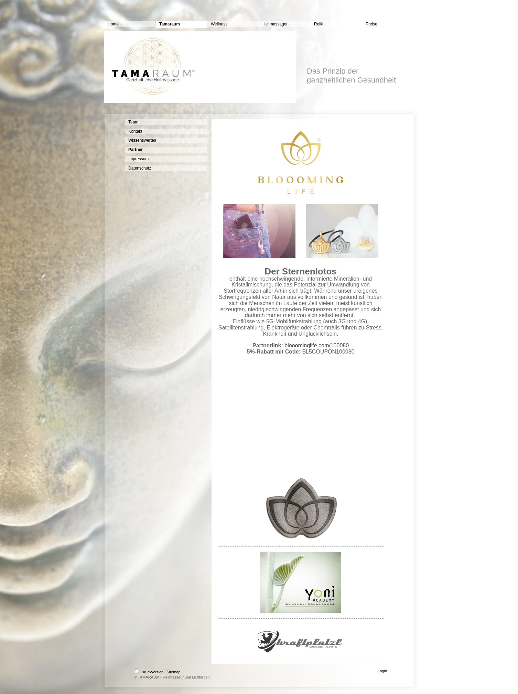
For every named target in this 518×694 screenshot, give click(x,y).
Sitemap (173, 672)
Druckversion (149, 672)
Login (382, 671)
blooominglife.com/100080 (316, 345)
